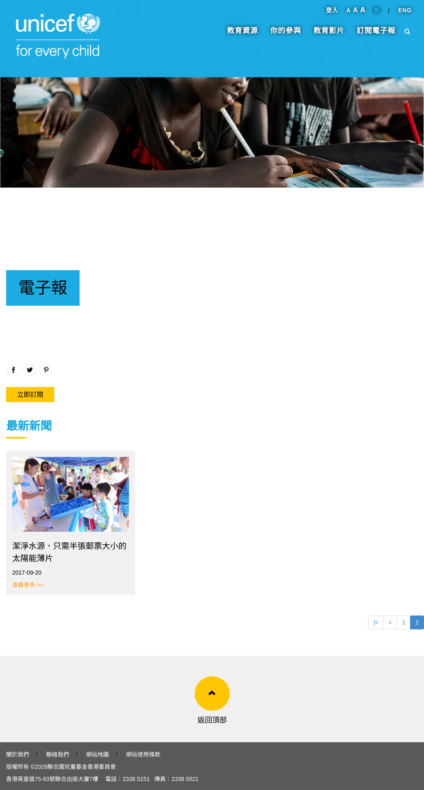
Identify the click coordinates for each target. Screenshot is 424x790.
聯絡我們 (57, 754)
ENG (405, 14)
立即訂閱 (30, 394)
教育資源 (242, 35)
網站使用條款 (143, 754)
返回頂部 (212, 720)
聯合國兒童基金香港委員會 (81, 766)
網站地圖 (97, 754)
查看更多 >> (27, 585)
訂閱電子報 (376, 35)
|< (375, 622)
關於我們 (17, 754)
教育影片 (328, 35)
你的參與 (285, 35)
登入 (332, 14)
